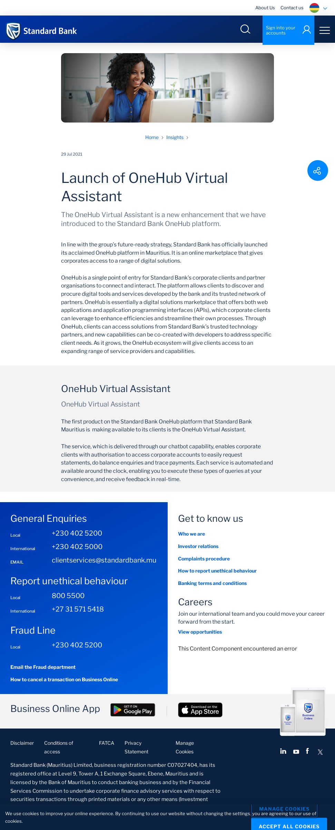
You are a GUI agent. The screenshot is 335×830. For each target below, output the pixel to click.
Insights (175, 139)
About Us (265, 7)
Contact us (292, 7)
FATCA (106, 745)
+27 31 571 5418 (78, 611)
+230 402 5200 (77, 535)
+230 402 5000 (77, 549)
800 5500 (68, 598)
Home (152, 139)
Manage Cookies (284, 809)
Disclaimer (22, 745)
